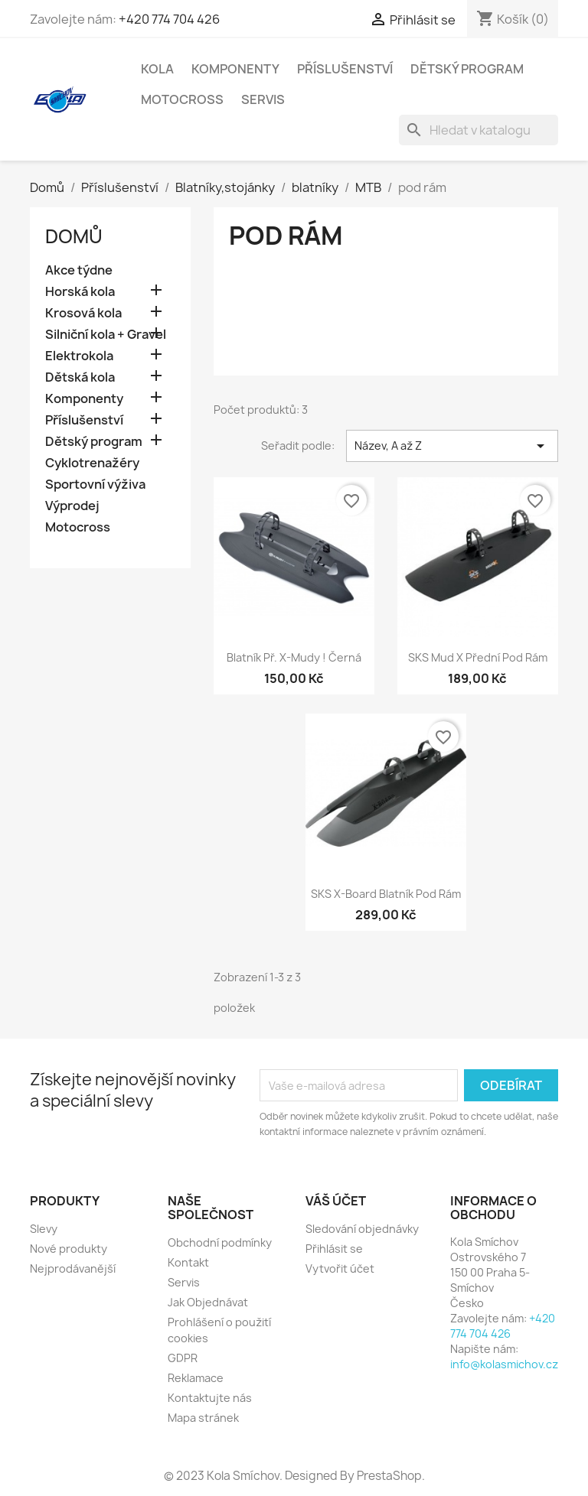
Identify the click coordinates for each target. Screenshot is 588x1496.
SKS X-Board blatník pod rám (386, 893)
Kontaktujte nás (210, 1397)
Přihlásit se (334, 1248)
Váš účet (335, 1200)
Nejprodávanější (73, 1268)
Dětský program (467, 68)
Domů (74, 236)
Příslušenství (345, 68)
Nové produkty (68, 1248)
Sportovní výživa (95, 484)
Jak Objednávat (208, 1302)
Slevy (43, 1228)
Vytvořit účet (339, 1268)
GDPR (183, 1358)
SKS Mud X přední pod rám (477, 657)
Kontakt (188, 1262)
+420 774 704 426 (169, 19)
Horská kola (80, 292)
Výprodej (72, 506)
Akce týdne (79, 270)
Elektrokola (79, 356)
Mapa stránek (203, 1417)
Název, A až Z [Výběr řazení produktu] (452, 446)
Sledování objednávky (362, 1228)
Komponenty (235, 68)
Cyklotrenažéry (92, 463)
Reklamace (196, 1378)
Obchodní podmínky (220, 1242)
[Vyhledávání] (478, 130)
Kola (157, 68)
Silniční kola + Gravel (105, 335)
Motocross (182, 99)
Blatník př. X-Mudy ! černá (294, 657)
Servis (263, 99)
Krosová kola (83, 313)
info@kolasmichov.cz (504, 1364)
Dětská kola (80, 377)
